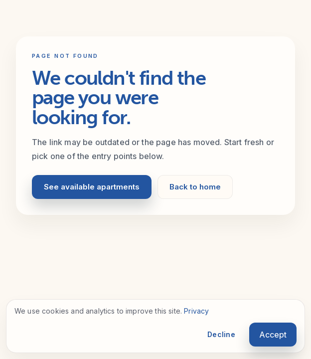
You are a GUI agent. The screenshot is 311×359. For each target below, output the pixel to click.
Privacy (196, 311)
